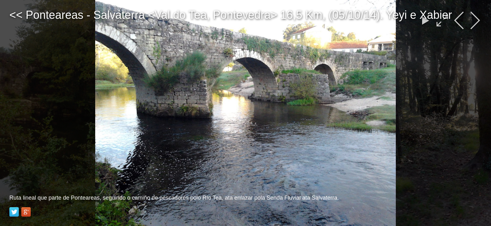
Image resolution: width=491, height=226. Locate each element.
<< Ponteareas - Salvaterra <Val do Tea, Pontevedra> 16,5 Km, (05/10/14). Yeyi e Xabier (230, 14)
